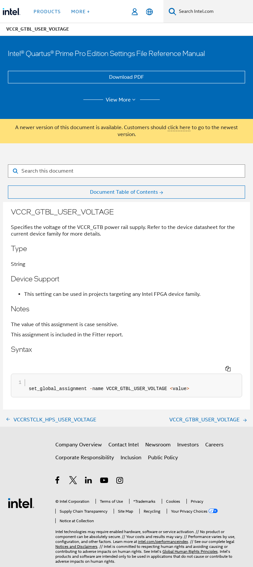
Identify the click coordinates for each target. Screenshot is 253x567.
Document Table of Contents (124, 192)
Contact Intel (123, 432)
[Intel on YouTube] (104, 469)
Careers (214, 432)
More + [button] (80, 11)
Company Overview (78, 432)
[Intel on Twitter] (73, 469)
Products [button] (47, 11)
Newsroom (158, 432)
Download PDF (126, 77)
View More (122, 100)
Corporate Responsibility (84, 445)
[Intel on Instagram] (120, 469)
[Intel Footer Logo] (21, 490)
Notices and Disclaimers (76, 534)
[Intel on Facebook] (58, 469)
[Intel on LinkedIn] (89, 469)
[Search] (172, 11)
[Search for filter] (126, 171)
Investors (188, 432)
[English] (149, 11)
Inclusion (131, 445)
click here (179, 127)
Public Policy (163, 445)
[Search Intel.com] (214, 11)
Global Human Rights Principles (190, 539)
